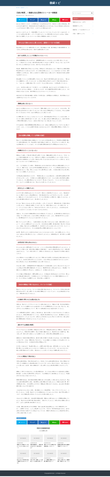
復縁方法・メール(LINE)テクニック (81, 29)
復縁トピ (55, 2)
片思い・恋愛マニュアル (78, 33)
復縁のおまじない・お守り (79, 21)
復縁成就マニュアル (22, 418)
